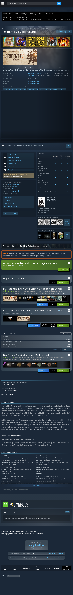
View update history (10, 199)
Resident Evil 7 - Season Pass (13, 271)
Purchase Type (15, 549)
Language (26, 549)
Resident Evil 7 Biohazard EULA (13, 177)
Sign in (4, 146)
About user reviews (25, 512)
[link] (49, 304)
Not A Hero (59, 269)
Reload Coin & (42, 338)
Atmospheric (47, 90)
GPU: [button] (48, 560)
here (39, 496)
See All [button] (66, 328)
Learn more (7, 244)
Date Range (37, 549)
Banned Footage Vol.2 (38, 269)
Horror (5, 90)
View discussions (9, 205)
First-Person (22, 90)
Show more (61, 271)
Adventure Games (14, 30)
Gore (40, 90)
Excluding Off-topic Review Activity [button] (35, 557)
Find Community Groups (11, 208)
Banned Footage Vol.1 (22, 269)
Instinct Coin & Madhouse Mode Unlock (22, 338)
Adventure (16, 186)
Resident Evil (15, 192)
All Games (4, 30)
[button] (18, 176)
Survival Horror (13, 90)
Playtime (47, 549)
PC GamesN (9, 373)
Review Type (5, 549)
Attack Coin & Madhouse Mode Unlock (28, 336)
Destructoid (10, 363)
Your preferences (38, 512)
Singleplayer (30, 90)
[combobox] (32, 3)
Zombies (55, 90)
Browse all (66, 312)
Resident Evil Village (48, 271)
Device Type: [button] (58, 560)
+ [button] (64, 90)
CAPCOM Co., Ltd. (34, 83)
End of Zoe (51, 269)
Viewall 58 (67, 200)
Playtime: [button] (52, 557)
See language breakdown (9, 512)
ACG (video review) (11, 369)
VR (37, 90)
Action (61, 90)
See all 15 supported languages (47, 171)
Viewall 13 (67, 214)
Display (56, 549)
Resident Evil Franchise (29, 30)
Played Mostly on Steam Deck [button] (11, 560)
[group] (36, 559)
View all (67, 490)
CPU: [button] (41, 560)
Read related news (9, 202)
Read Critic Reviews (21, 484)
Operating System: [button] (29, 560)
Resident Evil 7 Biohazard (32, 271)
